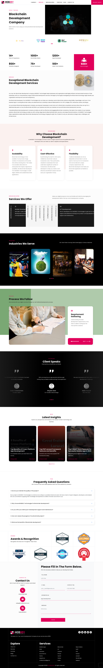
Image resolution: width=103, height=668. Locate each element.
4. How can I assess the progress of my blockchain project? (27, 516)
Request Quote (97, 2)
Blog (65, 2)
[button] (49, 278)
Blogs (12, 653)
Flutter (59, 658)
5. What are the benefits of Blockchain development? (26, 522)
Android (60, 651)
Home (10, 10)
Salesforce (42, 658)
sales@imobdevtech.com (22, 603)
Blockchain (60, 647)
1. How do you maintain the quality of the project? (25, 491)
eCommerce (42, 653)
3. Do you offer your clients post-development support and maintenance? (32, 509)
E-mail (43, 585)
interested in (45, 595)
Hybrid (59, 656)
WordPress (78, 658)
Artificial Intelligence (44, 660)
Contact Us (71, 2)
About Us (13, 647)
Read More (57, 225)
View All (51, 464)
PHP (77, 651)
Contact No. (70, 585)
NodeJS (78, 660)
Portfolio (59, 2)
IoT (58, 649)
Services (42, 2)
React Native (79, 647)
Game (41, 656)
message (44, 605)
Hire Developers (51, 2)
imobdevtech (51, 665)
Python (77, 653)
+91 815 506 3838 (22, 594)
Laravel (78, 656)
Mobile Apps (42, 647)
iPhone (59, 653)
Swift (77, 649)
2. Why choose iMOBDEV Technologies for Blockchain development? (30, 503)
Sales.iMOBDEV (22, 612)
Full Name (44, 575)
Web (40, 649)
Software (41, 651)
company (34, 2)
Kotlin (59, 660)
